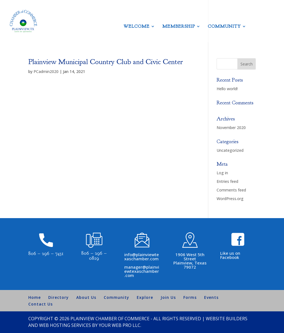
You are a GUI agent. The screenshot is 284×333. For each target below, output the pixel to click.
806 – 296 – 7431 (46, 253)
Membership (178, 26)
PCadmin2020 (46, 71)
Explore (145, 297)
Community (224, 26)
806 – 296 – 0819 (94, 255)
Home (34, 297)
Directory (58, 297)
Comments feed (231, 190)
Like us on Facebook (230, 255)
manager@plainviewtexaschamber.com (141, 271)
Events (211, 297)
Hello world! (227, 88)
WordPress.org (230, 198)
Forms (190, 297)
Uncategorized (230, 150)
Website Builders (226, 319)
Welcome (136, 26)
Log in (222, 172)
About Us (86, 297)
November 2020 (231, 127)
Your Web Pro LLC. (120, 325)
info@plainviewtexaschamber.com (141, 256)
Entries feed (227, 181)
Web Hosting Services (65, 325)
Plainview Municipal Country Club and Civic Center (105, 61)
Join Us (168, 297)
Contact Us (40, 304)
